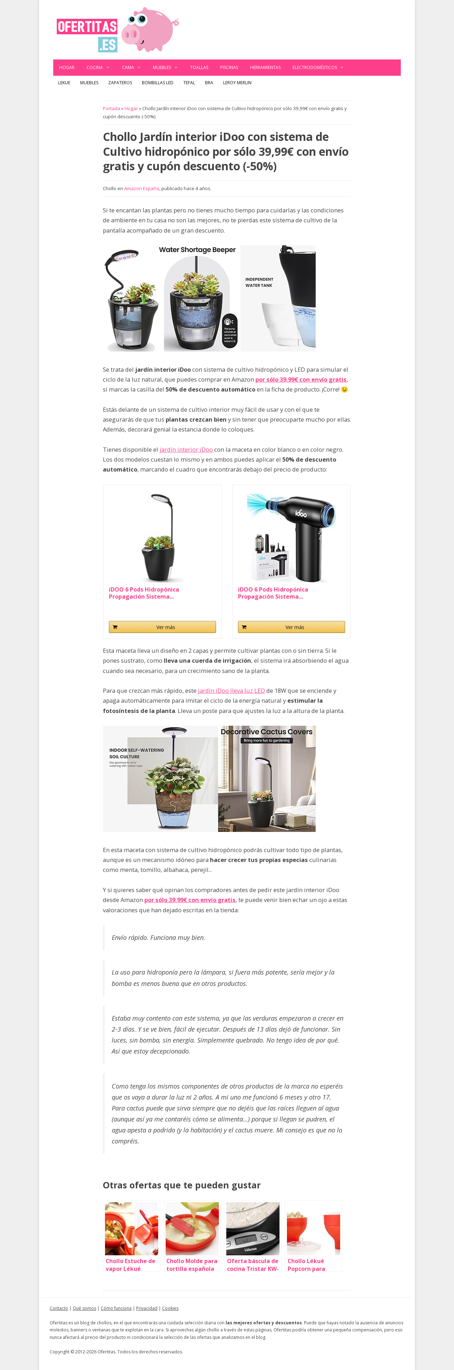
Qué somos (84, 1308)
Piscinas (229, 67)
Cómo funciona (116, 1308)
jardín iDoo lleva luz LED (231, 690)
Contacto (59, 1308)
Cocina (101, 67)
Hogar (66, 67)
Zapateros (120, 83)
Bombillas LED (157, 83)
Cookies (170, 1308)
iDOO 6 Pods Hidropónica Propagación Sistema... (144, 593)
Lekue (64, 83)
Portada (111, 108)
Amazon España (141, 188)
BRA (209, 83)
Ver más (165, 627)
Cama (134, 67)
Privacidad (146, 1308)
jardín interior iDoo (186, 449)
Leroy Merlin (237, 83)
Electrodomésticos (321, 67)
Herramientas (265, 67)
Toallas (199, 67)
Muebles (168, 67)
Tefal (189, 83)
